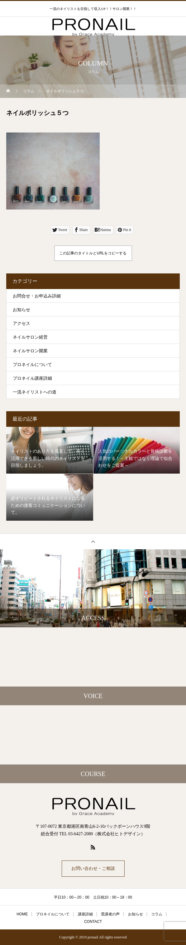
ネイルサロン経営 (30, 337)
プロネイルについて (32, 364)
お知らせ (21, 309)
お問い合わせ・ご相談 (93, 868)
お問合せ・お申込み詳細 (37, 296)
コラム (156, 914)
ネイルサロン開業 (30, 351)
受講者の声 (110, 914)
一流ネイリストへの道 (34, 392)
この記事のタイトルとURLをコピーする (92, 253)
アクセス (21, 323)
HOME (22, 914)
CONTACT (93, 921)
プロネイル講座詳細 (32, 378)
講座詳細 (85, 914)
